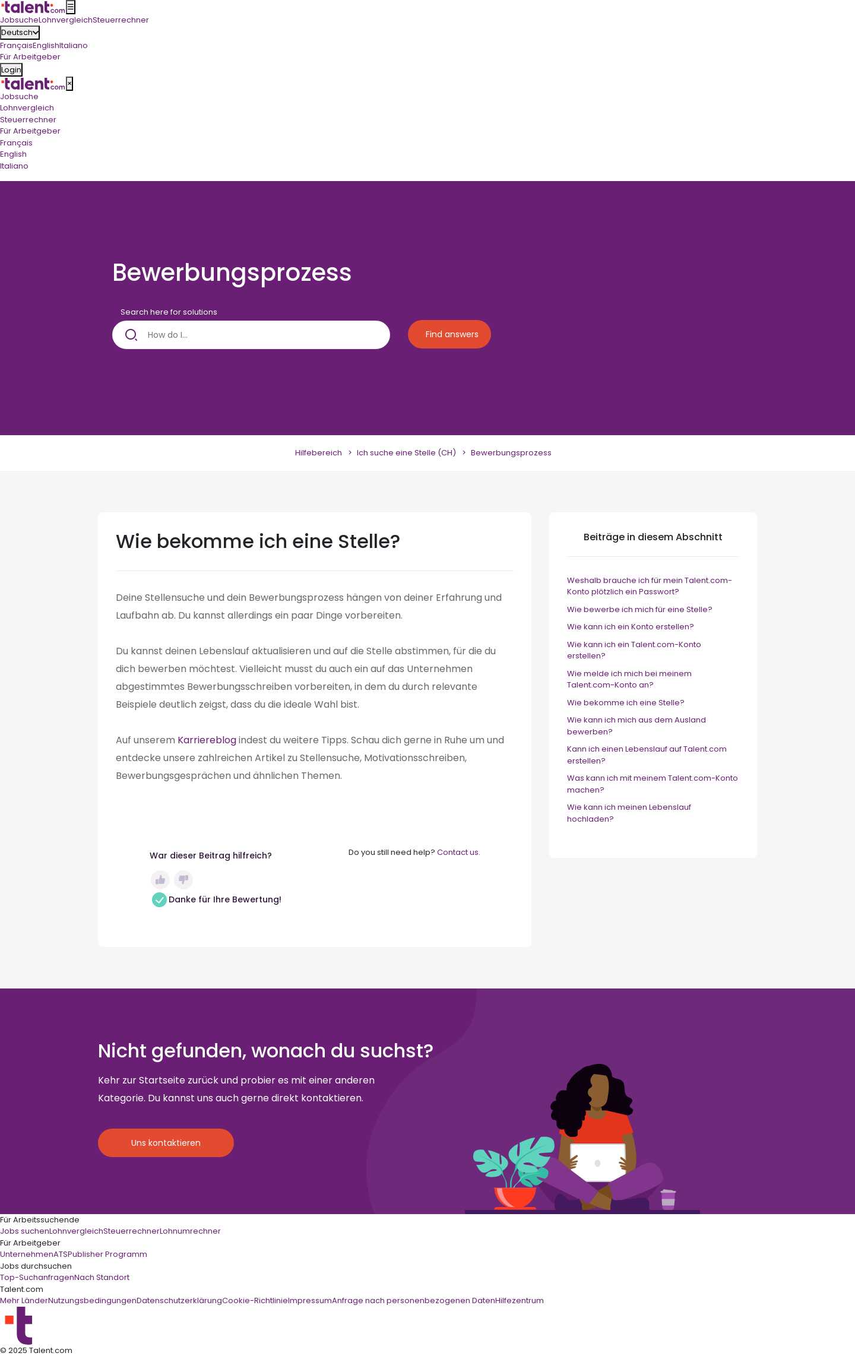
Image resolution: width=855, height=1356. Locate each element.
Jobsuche (19, 96)
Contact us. (458, 852)
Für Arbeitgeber (30, 131)
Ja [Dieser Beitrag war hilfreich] (160, 879)
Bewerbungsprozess (511, 452)
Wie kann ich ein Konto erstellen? (630, 626)
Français (16, 45)
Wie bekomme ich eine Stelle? (626, 702)
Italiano (73, 45)
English (46, 45)
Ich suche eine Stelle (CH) (406, 452)
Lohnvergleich (27, 107)
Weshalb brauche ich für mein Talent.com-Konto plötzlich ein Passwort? (649, 586)
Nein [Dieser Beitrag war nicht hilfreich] (183, 879)
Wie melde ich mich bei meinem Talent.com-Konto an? (629, 679)
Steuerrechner (28, 119)
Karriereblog (207, 740)
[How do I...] (251, 335)
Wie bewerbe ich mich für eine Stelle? (639, 609)
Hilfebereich (318, 452)
